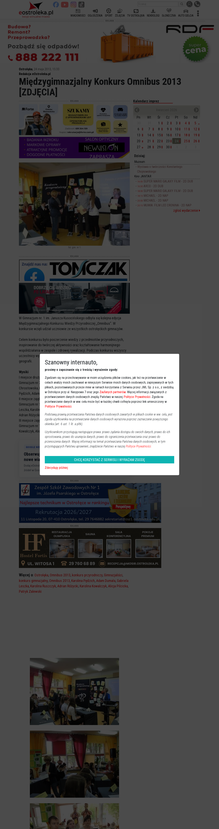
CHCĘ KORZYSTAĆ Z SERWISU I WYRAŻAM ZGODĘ (109, 460)
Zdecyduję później (56, 468)
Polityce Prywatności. (139, 446)
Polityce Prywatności (137, 397)
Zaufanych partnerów (113, 392)
